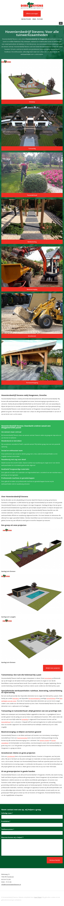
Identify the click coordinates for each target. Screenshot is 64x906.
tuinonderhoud (5, 722)
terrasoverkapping (34, 698)
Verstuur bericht (55, 860)
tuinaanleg (25, 719)
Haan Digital (38, 897)
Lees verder (32, 550)
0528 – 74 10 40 (38, 19)
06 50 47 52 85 (26, 19)
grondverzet (11, 756)
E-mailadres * (5, 821)
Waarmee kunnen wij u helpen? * (12, 837)
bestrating (16, 698)
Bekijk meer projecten (53, 668)
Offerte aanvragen (32, 13)
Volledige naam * (7, 813)
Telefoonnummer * (7, 829)
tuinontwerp (48, 678)
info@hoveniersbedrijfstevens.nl (11, 884)
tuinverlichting (50, 698)
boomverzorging (22, 738)
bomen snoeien (44, 740)
